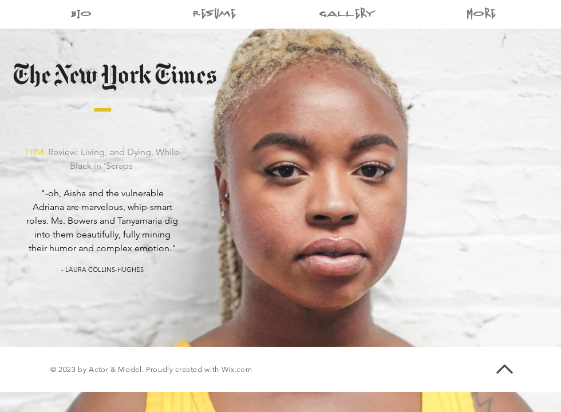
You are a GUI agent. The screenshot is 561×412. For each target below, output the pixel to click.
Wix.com (237, 369)
